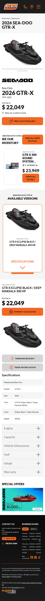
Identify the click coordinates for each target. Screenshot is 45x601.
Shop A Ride (15, 587)
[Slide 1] (22, 273)
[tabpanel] (31, 543)
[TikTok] (39, 557)
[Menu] (38, 6)
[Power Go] (22, 591)
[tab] (25, 529)
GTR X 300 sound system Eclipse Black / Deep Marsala (29, 158)
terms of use (17, 576)
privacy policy (6, 576)
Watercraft (15, 18)
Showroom (6, 18)
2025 (9, 97)
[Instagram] (35, 557)
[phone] (25, 7)
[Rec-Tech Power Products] (11, 7)
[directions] (32, 7)
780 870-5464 (9, 543)
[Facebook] (31, 557)
